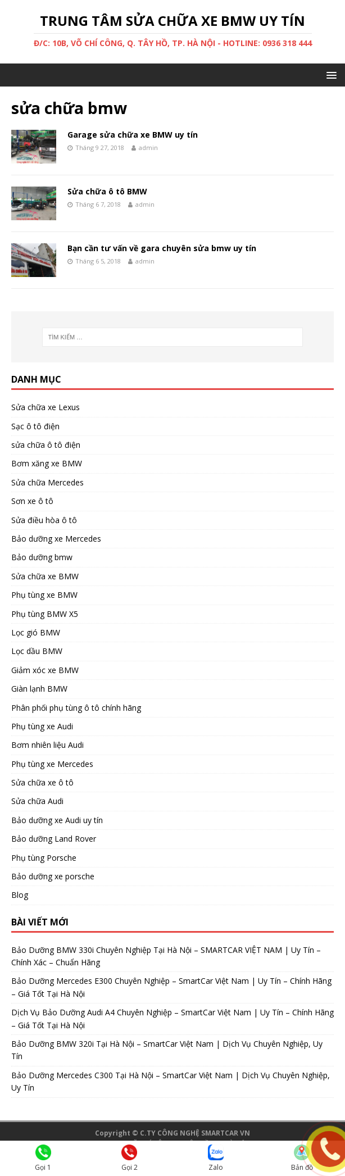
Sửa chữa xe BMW (45, 576)
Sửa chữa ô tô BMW (107, 191)
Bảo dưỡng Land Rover (53, 838)
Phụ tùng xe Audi (42, 726)
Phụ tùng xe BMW (44, 594)
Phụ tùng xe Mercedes (52, 764)
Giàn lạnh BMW (39, 688)
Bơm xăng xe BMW (46, 463)
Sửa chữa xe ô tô (42, 782)
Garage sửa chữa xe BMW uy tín (132, 134)
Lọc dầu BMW (36, 651)
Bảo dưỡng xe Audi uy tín (57, 820)
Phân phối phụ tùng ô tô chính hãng (76, 707)
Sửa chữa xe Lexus (45, 407)
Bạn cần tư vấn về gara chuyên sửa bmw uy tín (161, 248)
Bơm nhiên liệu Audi (47, 744)
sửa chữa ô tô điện (45, 444)
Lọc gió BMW (35, 632)
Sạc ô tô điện (35, 426)
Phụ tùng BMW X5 (44, 614)
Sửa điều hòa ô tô (44, 520)
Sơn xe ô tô (32, 501)
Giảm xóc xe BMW (45, 670)
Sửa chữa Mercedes (47, 482)
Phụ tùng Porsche (43, 857)
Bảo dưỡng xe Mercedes (56, 538)
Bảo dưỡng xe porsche (52, 876)
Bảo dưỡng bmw (41, 557)
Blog (19, 894)
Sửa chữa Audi (37, 801)
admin (148, 147)
